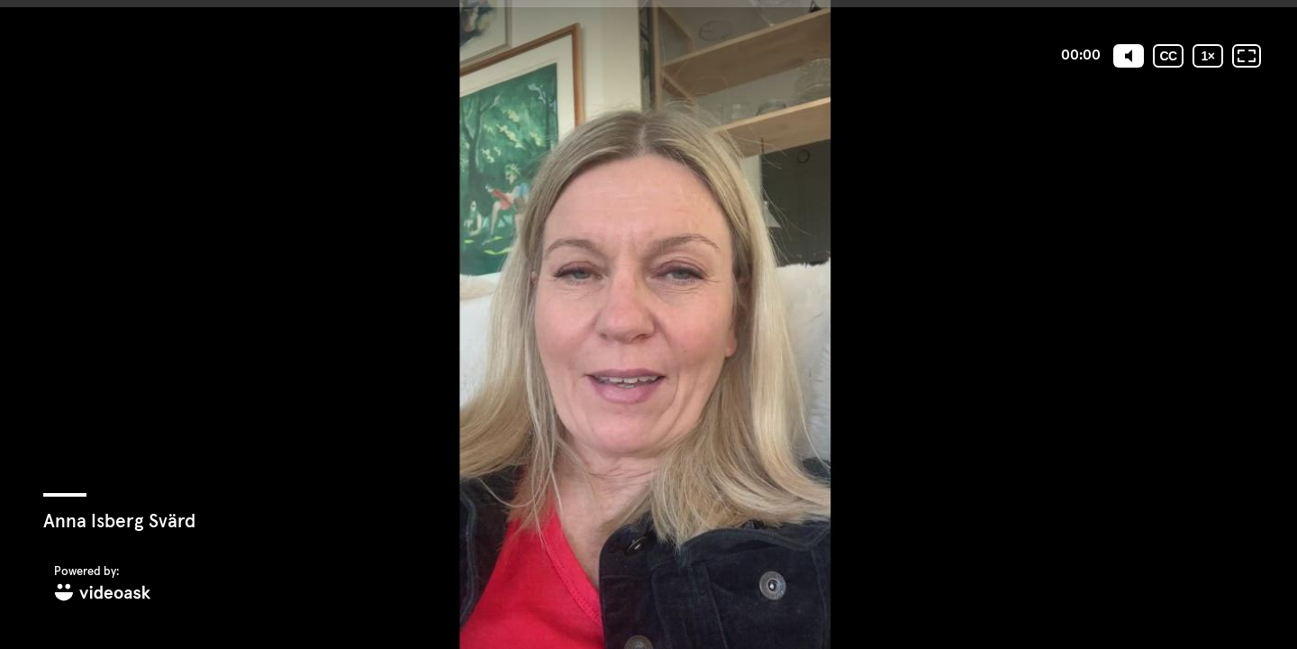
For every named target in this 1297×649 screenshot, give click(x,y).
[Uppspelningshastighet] (1208, 56)
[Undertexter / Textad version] (1168, 56)
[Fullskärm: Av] (1246, 56)
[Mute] (1128, 56)
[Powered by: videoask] (102, 584)
